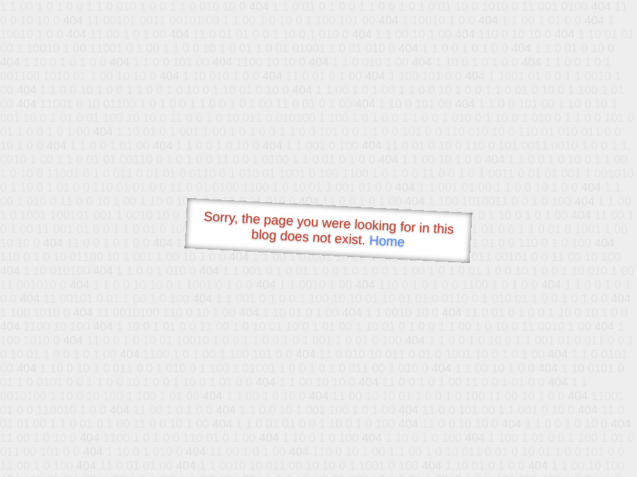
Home (387, 241)
